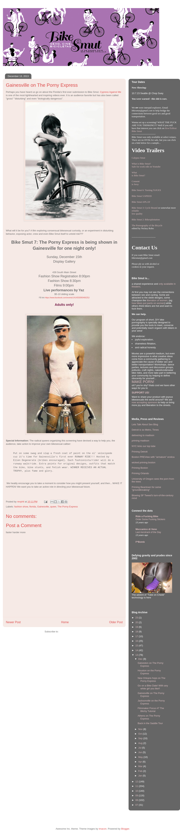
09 (137, 795)
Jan (140, 775)
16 (137, 641)
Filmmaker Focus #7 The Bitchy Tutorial (151, 710)
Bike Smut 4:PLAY (141, 202)
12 (137, 781)
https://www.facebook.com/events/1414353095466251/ (67, 298)
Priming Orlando (140, 473)
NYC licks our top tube (143, 446)
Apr (140, 761)
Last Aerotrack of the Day (148, 532)
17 (137, 636)
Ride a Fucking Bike (147, 516)
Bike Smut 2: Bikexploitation (146, 219)
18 (137, 631)
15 (137, 645)
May (140, 757)
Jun (140, 752)
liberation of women (157, 300)
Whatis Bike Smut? (138, 174)
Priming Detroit (139, 451)
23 (137, 617)
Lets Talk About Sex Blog (145, 424)
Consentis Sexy (136, 183)
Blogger (125, 828)
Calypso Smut (138, 157)
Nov (140, 729)
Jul (140, 747)
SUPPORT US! (140, 392)
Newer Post (13, 622)
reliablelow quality (137, 212)
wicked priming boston (143, 462)
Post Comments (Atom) (71, 631)
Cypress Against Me (110, 92)
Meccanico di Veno (146, 529)
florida (32, 506)
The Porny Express (67, 506)
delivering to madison (143, 435)
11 (137, 786)
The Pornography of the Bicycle (147, 225)
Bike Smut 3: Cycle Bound (144, 207)
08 (137, 800)
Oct (140, 733)
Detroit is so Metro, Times (145, 429)
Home (65, 622)
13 (137, 655)
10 (137, 791)
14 (137, 650)
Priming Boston (140, 467)
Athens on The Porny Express (149, 717)
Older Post (116, 622)
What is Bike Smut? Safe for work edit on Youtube (146, 165)
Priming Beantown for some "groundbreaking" (146, 488)
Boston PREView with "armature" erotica (153, 457)
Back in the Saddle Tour (150, 723)
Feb (140, 771)
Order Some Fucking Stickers (150, 519)
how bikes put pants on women (148, 303)
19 (137, 627)
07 (137, 804)
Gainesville (43, 506)
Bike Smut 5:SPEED (142, 196)
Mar (140, 766)
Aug (140, 743)
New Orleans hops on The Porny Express (151, 679)
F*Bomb (140, 541)
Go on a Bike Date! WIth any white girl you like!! (153, 687)
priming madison (140, 440)
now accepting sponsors (144, 402)
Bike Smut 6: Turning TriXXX (146, 190)
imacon (103, 828)
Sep (140, 738)
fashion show (21, 506)
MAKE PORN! (143, 382)
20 (137, 622)
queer (53, 506)
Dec (140, 659)
